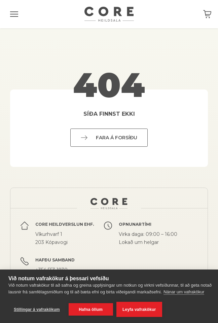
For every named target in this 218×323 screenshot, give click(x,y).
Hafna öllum (91, 309)
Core (109, 14)
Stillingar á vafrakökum (37, 309)
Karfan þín (207, 14)
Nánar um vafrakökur (184, 291)
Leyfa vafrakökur (139, 309)
